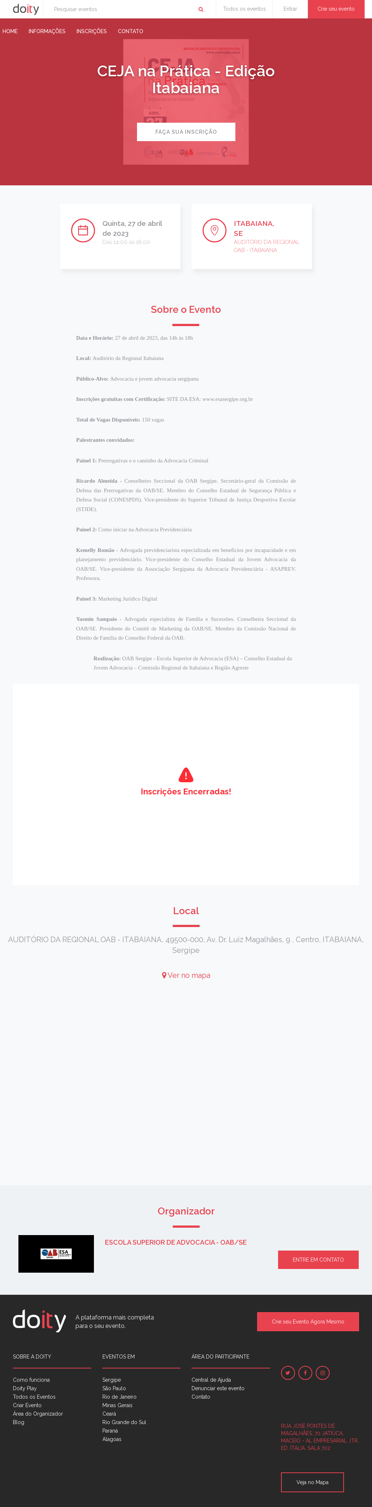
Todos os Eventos (34, 1397)
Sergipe (111, 1380)
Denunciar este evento (218, 1388)
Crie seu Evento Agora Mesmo (308, 1322)
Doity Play (25, 1388)
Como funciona (31, 1380)
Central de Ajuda (211, 1380)
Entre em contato (318, 1260)
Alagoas (112, 1439)
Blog (18, 1422)
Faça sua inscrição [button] (186, 132)
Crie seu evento (336, 9)
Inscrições (92, 31)
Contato (130, 31)
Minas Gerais (117, 1405)
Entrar (290, 9)
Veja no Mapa (312, 1482)
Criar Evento (27, 1405)
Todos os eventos (244, 9)
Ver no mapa (186, 975)
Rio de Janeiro (119, 1397)
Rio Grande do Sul (124, 1422)
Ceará (109, 1414)
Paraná (110, 1431)
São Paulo (114, 1388)
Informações (47, 31)
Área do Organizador (38, 1414)
